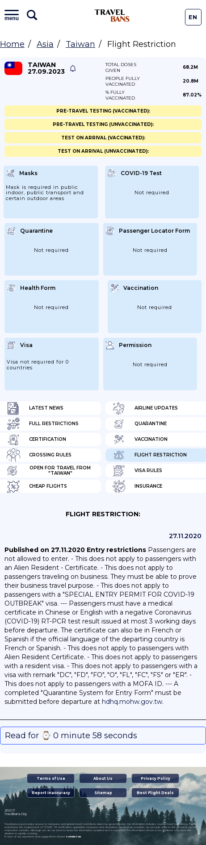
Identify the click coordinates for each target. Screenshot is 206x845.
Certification (36, 439)
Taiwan (80, 44)
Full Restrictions (43, 424)
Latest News (35, 408)
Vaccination (140, 439)
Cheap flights (37, 486)
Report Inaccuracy (51, 793)
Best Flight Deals (155, 793)
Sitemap (103, 793)
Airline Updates (145, 408)
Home (12, 44)
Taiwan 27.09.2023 (46, 68)
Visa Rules (137, 470)
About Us (103, 778)
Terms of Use (51, 778)
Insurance (137, 486)
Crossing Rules (39, 455)
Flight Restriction (149, 455)
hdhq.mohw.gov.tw (132, 702)
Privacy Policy (155, 778)
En (193, 17)
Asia (45, 44)
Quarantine (139, 424)
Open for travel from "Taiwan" (49, 470)
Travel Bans (112, 15)
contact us (73, 836)
